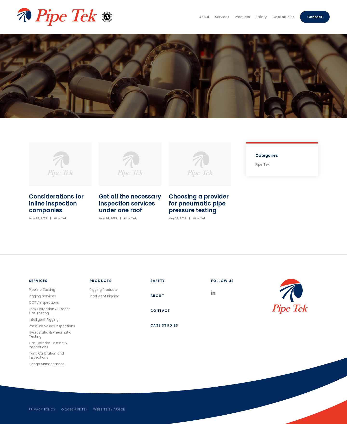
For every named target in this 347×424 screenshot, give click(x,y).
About (204, 16)
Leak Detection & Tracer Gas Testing (49, 311)
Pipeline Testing (42, 289)
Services (222, 16)
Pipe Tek (60, 218)
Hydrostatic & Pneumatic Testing (50, 334)
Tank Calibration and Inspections (46, 355)
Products (242, 16)
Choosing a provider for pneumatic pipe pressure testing (199, 203)
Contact (314, 16)
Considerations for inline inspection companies (56, 203)
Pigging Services (42, 296)
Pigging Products (104, 289)
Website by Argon (109, 409)
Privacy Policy (42, 409)
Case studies (283, 16)
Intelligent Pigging (44, 319)
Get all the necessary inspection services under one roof (130, 203)
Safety (261, 16)
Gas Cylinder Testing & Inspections (48, 345)
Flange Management (46, 364)
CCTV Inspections (44, 302)
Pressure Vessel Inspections (52, 326)
